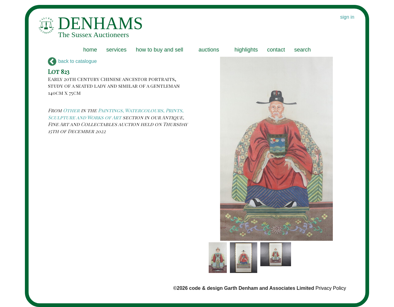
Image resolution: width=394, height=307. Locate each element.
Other (71, 110)
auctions (209, 50)
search (302, 50)
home (90, 50)
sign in (347, 17)
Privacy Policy (330, 288)
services (116, 50)
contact (276, 50)
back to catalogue (72, 61)
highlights (246, 50)
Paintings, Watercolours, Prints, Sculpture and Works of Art (115, 113)
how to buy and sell (159, 50)
